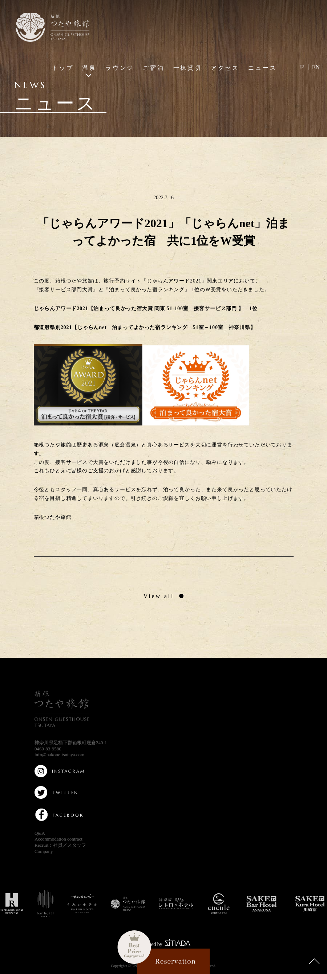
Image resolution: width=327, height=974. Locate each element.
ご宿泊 (154, 67)
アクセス (225, 67)
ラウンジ (119, 67)
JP (301, 67)
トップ (63, 67)
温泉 (89, 67)
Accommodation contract (58, 839)
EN (316, 67)
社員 (57, 845)
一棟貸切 (187, 67)
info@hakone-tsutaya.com (59, 754)
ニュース (262, 67)
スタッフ (76, 845)
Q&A (40, 833)
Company (44, 851)
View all (159, 596)
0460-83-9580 (48, 748)
